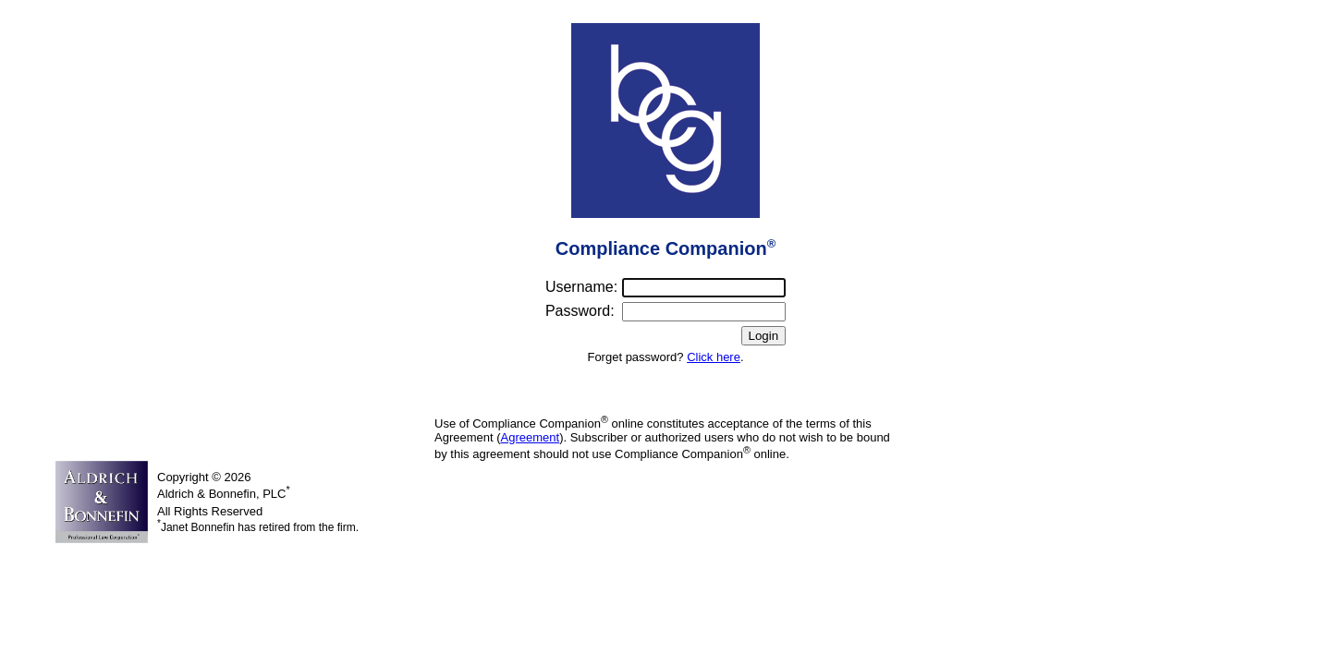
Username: (581, 287)
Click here (713, 357)
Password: (580, 311)
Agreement (530, 437)
